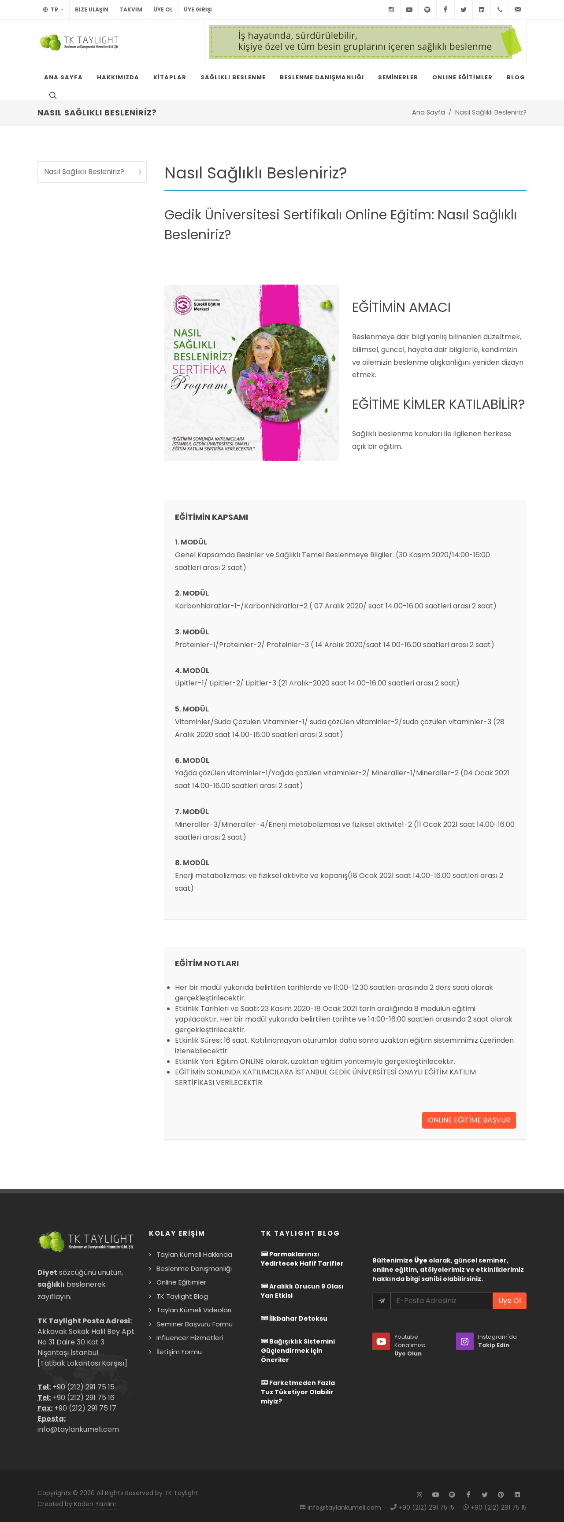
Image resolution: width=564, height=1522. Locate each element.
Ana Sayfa (428, 103)
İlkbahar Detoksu (294, 1309)
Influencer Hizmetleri (189, 1328)
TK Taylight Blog (182, 1287)
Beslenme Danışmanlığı (194, 1259)
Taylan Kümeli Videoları (193, 1301)
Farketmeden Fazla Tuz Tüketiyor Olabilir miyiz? (298, 1383)
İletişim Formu (179, 1343)
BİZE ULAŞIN (91, 9)
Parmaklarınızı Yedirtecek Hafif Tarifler (302, 1250)
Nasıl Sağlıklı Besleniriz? (93, 163)
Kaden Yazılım (95, 1495)
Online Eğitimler (181, 1273)
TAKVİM (130, 9)
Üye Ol (163, 9)
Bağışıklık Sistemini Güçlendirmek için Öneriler (298, 1341)
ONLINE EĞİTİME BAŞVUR (469, 1111)
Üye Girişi (198, 9)
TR (53, 9)
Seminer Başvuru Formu (194, 1315)
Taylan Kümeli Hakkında (194, 1245)
